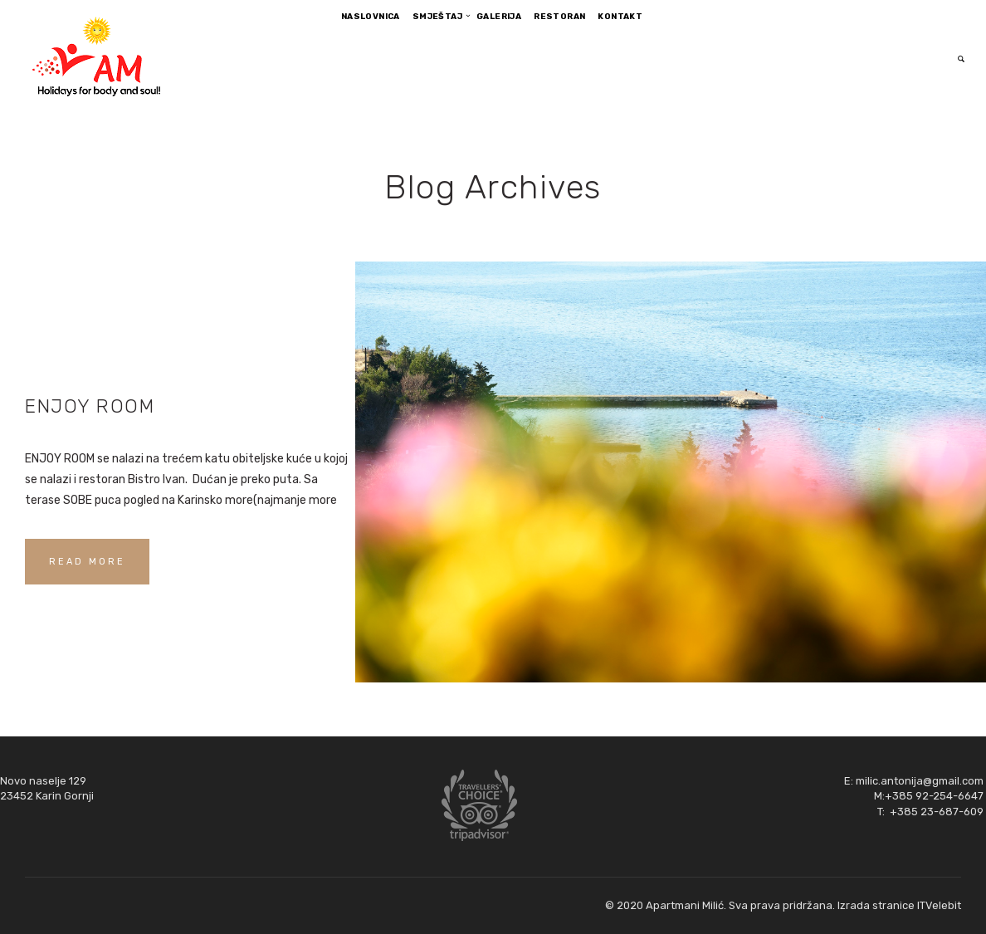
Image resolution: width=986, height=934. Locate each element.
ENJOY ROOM (89, 406)
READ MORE (87, 561)
